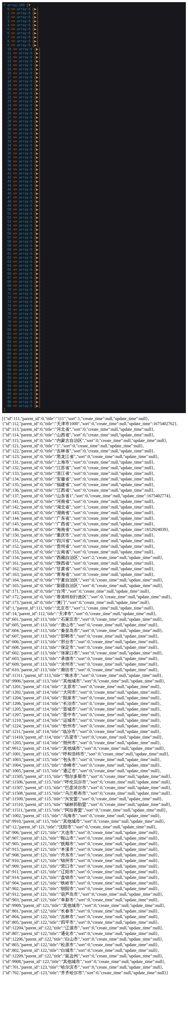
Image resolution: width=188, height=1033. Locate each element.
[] (22, 235)
